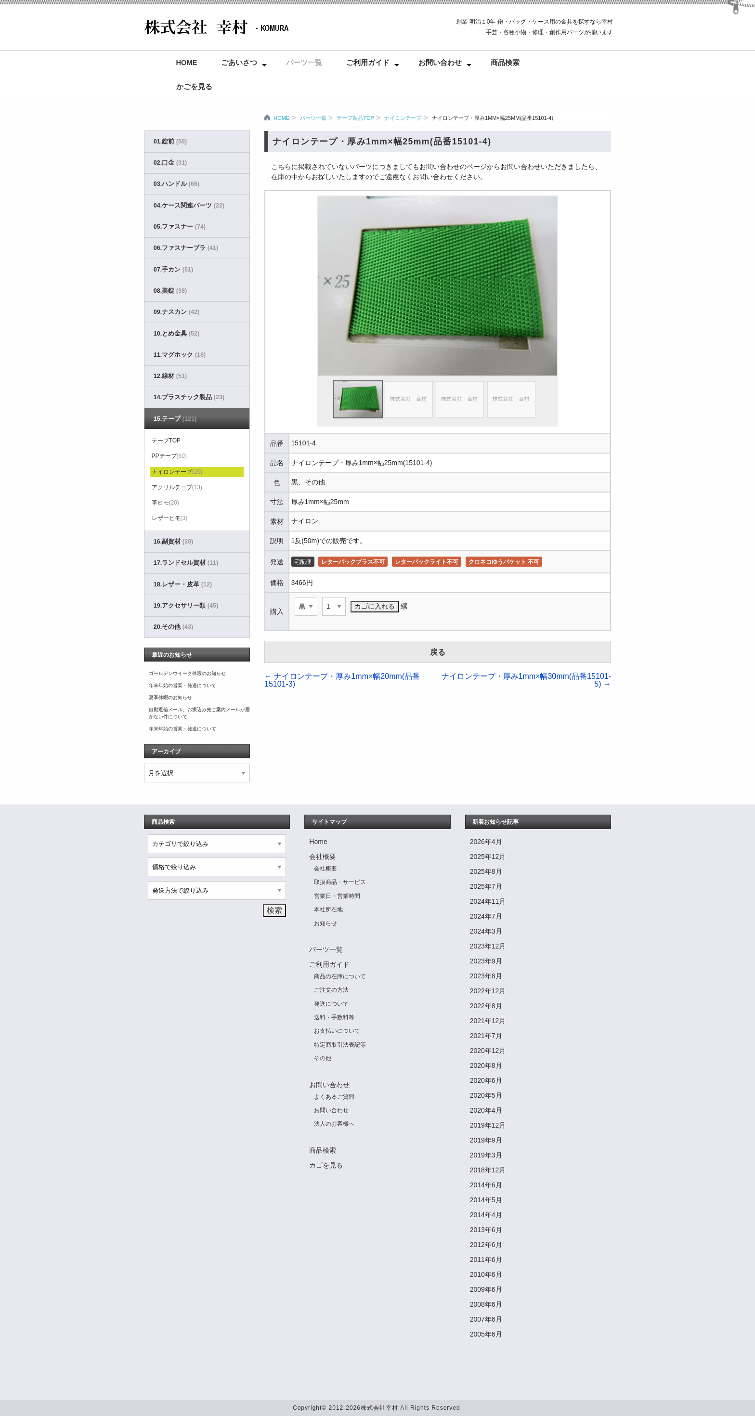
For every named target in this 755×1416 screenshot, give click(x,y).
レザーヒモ (170, 518)
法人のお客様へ (334, 1123)
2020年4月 (486, 1110)
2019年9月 (486, 1140)
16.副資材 (173, 541)
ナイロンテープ (402, 118)
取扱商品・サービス (340, 882)
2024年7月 (486, 916)
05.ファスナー (180, 226)
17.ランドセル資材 (186, 562)
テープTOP (166, 440)
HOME (281, 118)
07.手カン (173, 269)
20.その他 (173, 627)
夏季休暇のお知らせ (170, 697)
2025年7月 (486, 886)
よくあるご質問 (334, 1096)
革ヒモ (165, 502)
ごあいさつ (239, 62)
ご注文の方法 (331, 990)
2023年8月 (486, 976)
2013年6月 (486, 1230)
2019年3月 (486, 1155)
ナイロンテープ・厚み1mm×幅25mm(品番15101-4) (492, 118)
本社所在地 (328, 909)
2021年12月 (488, 1021)
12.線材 (170, 376)
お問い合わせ (440, 62)
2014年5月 (486, 1200)
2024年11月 (488, 901)
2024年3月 (486, 931)
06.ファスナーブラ (186, 248)
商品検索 (505, 62)
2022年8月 (486, 1006)
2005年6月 (486, 1334)
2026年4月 (486, 841)
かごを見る (194, 87)
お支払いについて (337, 1030)
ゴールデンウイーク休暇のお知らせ (187, 673)
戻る (437, 652)
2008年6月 (486, 1304)
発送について (331, 1003)
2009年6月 (486, 1289)
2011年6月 (486, 1259)
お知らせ (325, 923)
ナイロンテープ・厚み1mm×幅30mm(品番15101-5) (527, 680)
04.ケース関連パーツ (189, 205)
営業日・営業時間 (337, 896)
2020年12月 (488, 1050)
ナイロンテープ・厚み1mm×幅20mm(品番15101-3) (342, 680)
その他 (322, 1058)
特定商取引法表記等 (340, 1044)
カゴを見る (326, 1165)
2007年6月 (486, 1319)
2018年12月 (488, 1170)
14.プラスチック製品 (189, 397)
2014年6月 (486, 1185)
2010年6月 (486, 1274)
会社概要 (322, 856)
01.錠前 (170, 141)
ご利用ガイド (368, 62)
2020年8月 (486, 1065)
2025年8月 (486, 871)
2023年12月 (488, 946)
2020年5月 (486, 1095)
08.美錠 (170, 290)
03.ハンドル (176, 184)
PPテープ (169, 456)
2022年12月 (488, 991)
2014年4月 (486, 1215)
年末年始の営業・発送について (182, 685)
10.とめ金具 (176, 333)
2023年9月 (486, 961)
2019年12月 (488, 1125)
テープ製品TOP (355, 118)
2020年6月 (486, 1080)
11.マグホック (180, 354)
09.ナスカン (176, 312)
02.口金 (170, 162)
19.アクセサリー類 (186, 605)
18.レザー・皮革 (183, 584)
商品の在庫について (340, 976)
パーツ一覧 (304, 62)
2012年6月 (486, 1244)
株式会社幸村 (379, 1407)
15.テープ (175, 419)
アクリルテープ (177, 487)
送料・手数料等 (334, 1017)
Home (186, 62)
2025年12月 (488, 856)
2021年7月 (486, 1035)
